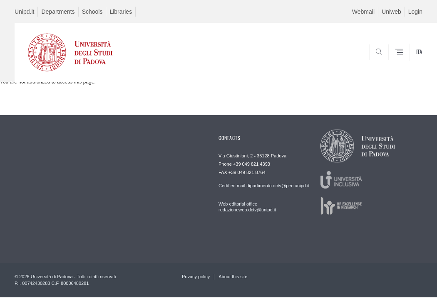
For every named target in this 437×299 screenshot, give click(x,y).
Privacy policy (196, 276)
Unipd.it (24, 11)
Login (415, 11)
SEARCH (387, 61)
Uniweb (391, 11)
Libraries (120, 11)
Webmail (363, 11)
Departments (57, 11)
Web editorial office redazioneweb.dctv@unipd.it (247, 206)
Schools (92, 11)
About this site (232, 276)
